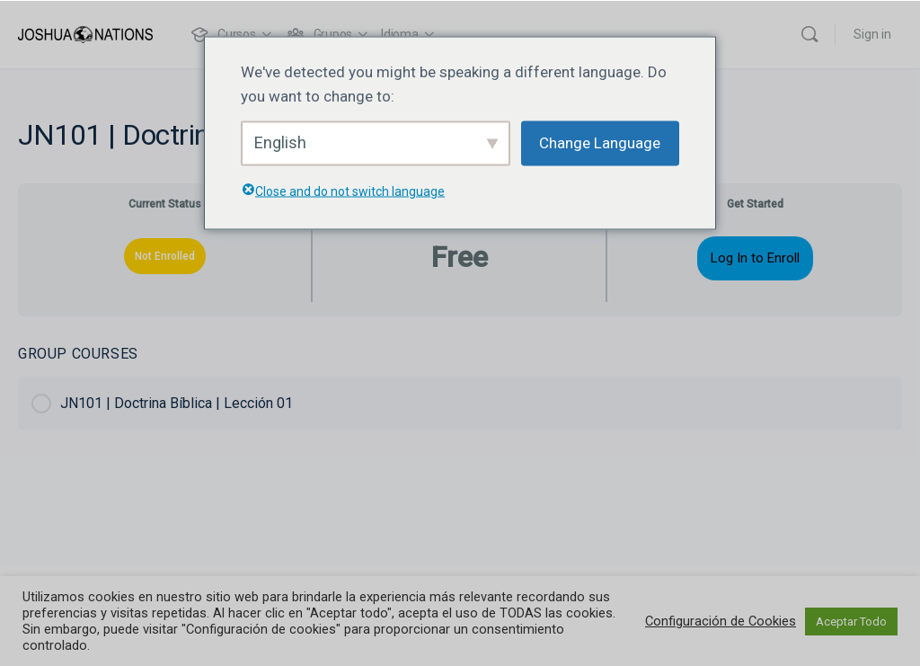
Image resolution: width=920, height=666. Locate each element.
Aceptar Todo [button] (851, 621)
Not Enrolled (165, 256)
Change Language (599, 143)
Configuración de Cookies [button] (720, 621)
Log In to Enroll (755, 258)
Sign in (872, 34)
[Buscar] (809, 34)
